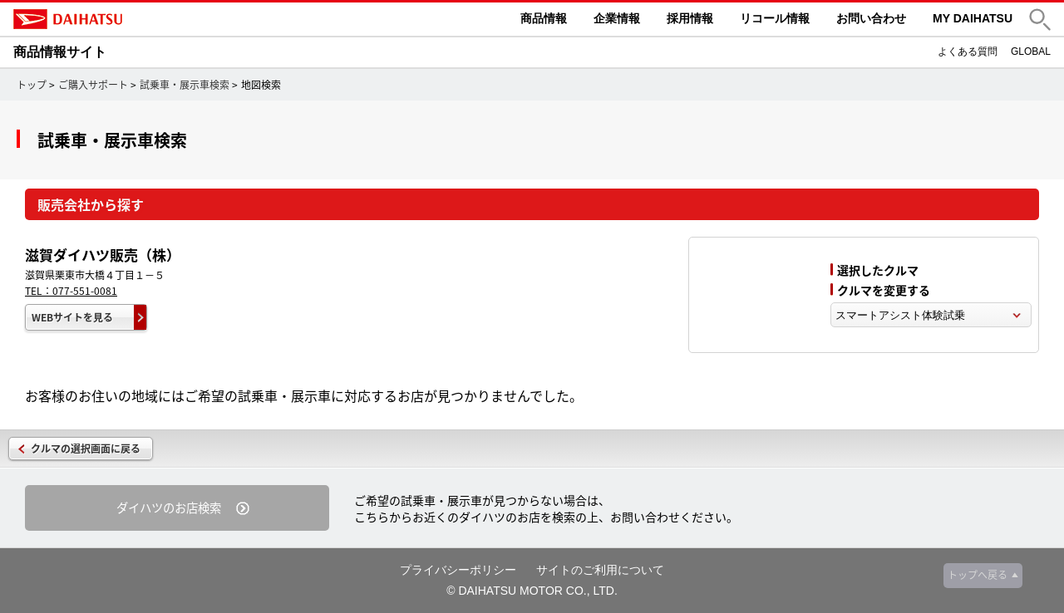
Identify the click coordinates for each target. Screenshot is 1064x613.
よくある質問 (968, 51)
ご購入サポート (93, 84)
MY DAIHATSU (972, 18)
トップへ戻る (977, 574)
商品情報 (543, 18)
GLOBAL (1031, 51)
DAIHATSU (138, 19)
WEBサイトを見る (72, 317)
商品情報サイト (59, 52)
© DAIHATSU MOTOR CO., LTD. (532, 590)
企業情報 (617, 18)
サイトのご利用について (600, 569)
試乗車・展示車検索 (184, 84)
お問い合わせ (871, 18)
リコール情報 (775, 18)
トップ (32, 84)
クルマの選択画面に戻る (85, 448)
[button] (1040, 19)
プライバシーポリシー (458, 569)
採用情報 (690, 18)
